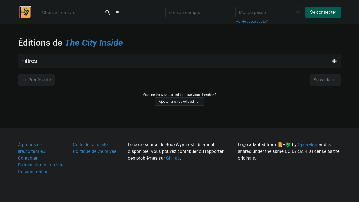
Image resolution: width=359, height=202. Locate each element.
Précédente (36, 80)
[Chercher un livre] (70, 12)
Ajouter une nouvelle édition (179, 102)
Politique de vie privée (94, 151)
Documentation (33, 171)
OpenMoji (307, 144)
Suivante (325, 80)
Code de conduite (90, 144)
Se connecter (323, 12)
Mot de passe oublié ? (251, 22)
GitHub (173, 158)
